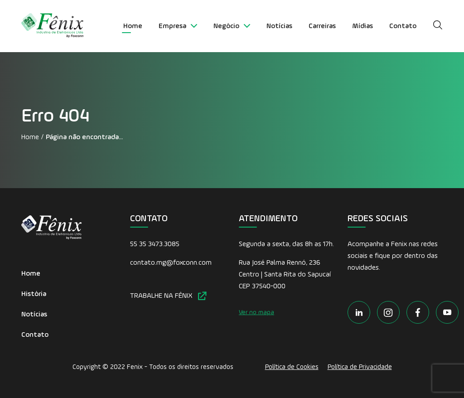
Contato (402, 26)
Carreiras (322, 26)
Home (132, 26)
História (33, 294)
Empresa (178, 26)
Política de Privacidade (360, 367)
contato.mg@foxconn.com (171, 263)
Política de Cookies (292, 367)
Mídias (362, 26)
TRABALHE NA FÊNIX (168, 295)
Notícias (279, 26)
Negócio (231, 26)
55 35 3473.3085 (154, 244)
